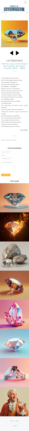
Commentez (6, 174)
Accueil (11, 421)
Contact (17, 421)
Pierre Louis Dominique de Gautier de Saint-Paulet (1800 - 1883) (14, 66)
